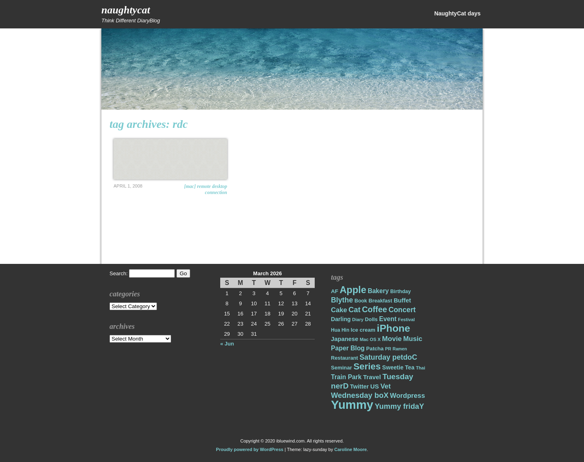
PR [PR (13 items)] (388, 348)
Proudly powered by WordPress (249, 449)
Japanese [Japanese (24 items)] (344, 339)
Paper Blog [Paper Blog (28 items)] (348, 348)
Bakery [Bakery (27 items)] (378, 290)
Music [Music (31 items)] (412, 339)
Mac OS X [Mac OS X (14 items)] (370, 339)
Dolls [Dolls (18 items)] (371, 319)
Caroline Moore (350, 449)
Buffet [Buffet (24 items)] (402, 300)
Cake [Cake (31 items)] (339, 310)
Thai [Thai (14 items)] (420, 367)
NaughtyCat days (457, 13)
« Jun (227, 344)
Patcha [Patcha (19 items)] (375, 348)
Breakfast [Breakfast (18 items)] (380, 301)
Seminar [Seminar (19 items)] (341, 368)
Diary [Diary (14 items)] (357, 319)
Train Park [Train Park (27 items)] (346, 376)
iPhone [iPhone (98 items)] (393, 328)
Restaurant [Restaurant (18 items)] (344, 358)
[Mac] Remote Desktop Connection (205, 189)
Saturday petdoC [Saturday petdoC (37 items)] (388, 357)
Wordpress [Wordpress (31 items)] (407, 395)
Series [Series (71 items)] (366, 366)
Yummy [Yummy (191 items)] (352, 404)
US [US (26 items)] (374, 386)
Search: (119, 273)
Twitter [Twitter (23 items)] (359, 386)
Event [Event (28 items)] (388, 318)
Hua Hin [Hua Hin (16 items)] (340, 330)
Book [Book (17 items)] (360, 301)
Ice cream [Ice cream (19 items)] (363, 330)
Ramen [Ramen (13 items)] (400, 348)
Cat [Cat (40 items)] (354, 309)
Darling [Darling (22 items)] (341, 319)
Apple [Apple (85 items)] (353, 290)
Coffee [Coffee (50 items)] (374, 309)
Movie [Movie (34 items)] (392, 339)
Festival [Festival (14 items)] (406, 319)
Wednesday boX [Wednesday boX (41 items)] (360, 395)
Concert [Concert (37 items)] (402, 310)
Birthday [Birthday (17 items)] (400, 291)
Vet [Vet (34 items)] (385, 386)
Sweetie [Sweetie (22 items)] (393, 367)
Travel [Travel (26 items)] (372, 376)
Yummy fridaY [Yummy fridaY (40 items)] (399, 406)
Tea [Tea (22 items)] (409, 367)
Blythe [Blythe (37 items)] (342, 300)
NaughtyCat (125, 10)
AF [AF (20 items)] (334, 291)
